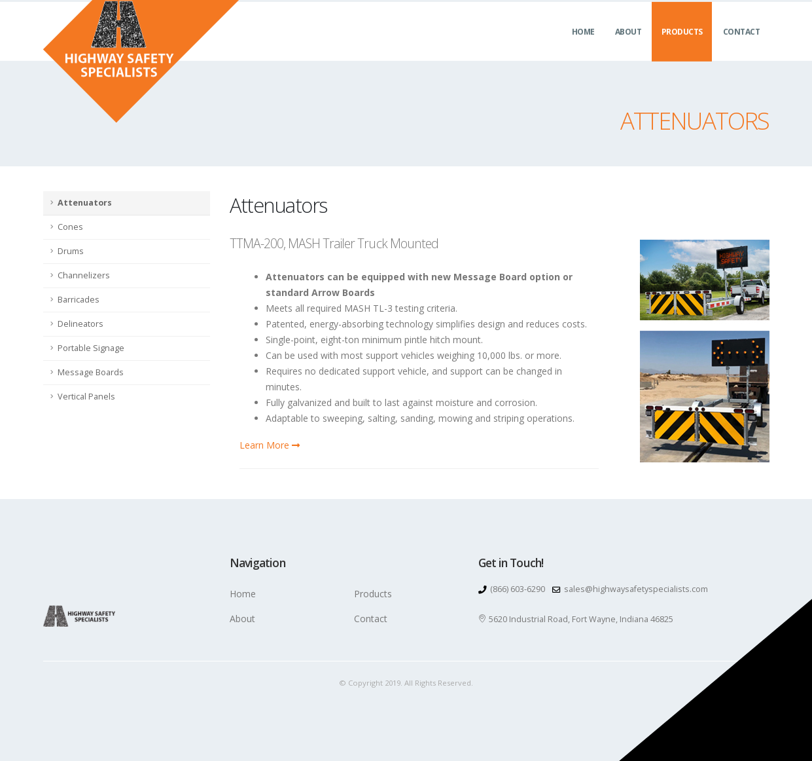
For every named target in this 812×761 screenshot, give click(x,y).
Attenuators (85, 202)
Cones (70, 226)
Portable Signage (91, 348)
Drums (71, 251)
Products (682, 46)
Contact (741, 46)
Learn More (269, 445)
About (628, 46)
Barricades (78, 299)
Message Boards (91, 372)
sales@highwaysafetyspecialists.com (636, 589)
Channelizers (84, 275)
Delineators (80, 323)
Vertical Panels (86, 396)
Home (583, 46)
